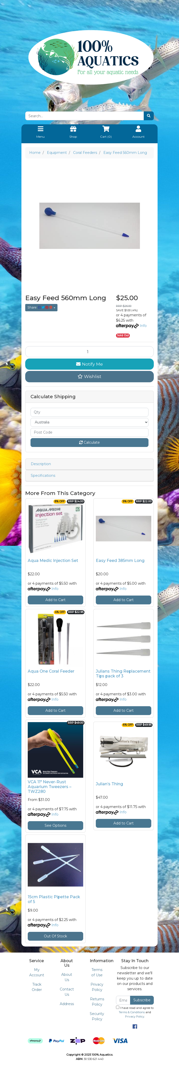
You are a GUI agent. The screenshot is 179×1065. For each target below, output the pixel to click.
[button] (89, 376)
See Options (55, 825)
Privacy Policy (97, 987)
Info (143, 325)
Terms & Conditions (132, 1012)
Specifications (43, 475)
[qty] (89, 412)
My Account (36, 972)
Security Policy (97, 1016)
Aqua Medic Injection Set (53, 560)
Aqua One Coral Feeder (51, 671)
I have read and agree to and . (135, 1012)
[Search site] (149, 115)
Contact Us (67, 992)
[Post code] (89, 432)
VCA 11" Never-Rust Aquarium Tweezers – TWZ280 (49, 786)
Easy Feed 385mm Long (120, 560)
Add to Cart (55, 600)
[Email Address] (123, 1000)
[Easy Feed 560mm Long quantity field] (89, 351)
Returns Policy (97, 1002)
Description (41, 464)
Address (67, 1004)
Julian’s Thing (109, 784)
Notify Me (89, 364)
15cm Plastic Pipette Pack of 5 (54, 899)
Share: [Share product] (40, 307)
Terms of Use (97, 972)
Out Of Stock (55, 936)
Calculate (89, 442)
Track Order (37, 987)
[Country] (89, 422)
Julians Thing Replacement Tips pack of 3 (123, 673)
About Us (66, 977)
